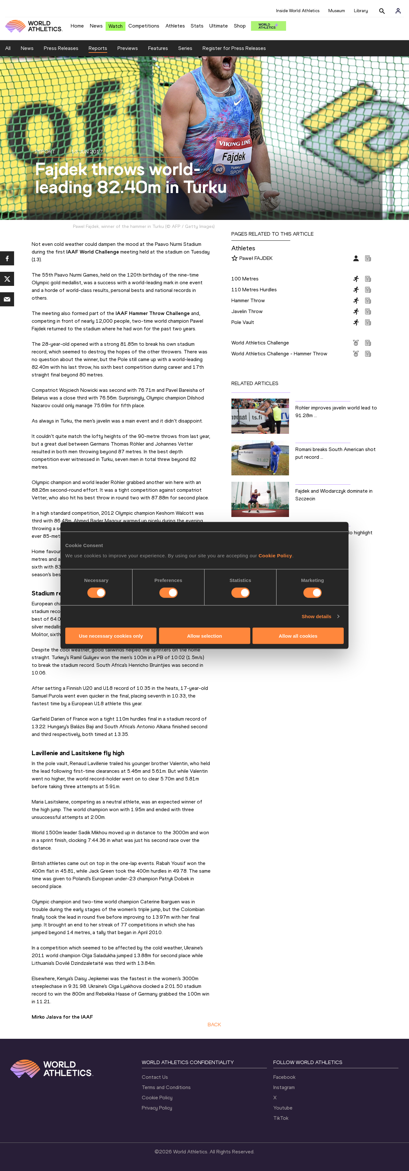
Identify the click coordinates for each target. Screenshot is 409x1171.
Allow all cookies (298, 635)
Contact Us (155, 1077)
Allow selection (204, 635)
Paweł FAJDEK (256, 258)
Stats (197, 26)
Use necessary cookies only (111, 635)
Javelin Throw (247, 311)
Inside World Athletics (297, 10)
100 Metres (245, 279)
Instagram (284, 1087)
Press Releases (61, 48)
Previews (127, 48)
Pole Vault (242, 322)
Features (158, 48)
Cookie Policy (275, 555)
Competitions (143, 26)
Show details (317, 616)
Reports (98, 48)
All (8, 48)
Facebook (284, 1077)
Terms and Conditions (166, 1087)
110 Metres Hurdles (254, 290)
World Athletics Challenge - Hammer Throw (279, 354)
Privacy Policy (157, 1108)
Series (185, 48)
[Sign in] (398, 10)
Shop (240, 26)
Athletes (175, 26)
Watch (115, 26)
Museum (336, 10)
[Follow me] (234, 259)
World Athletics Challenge (260, 343)
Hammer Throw (248, 300)
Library (361, 10)
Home (77, 26)
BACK (214, 1025)
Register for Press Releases (234, 48)
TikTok (280, 1118)
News (96, 26)
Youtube (283, 1108)
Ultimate (218, 26)
